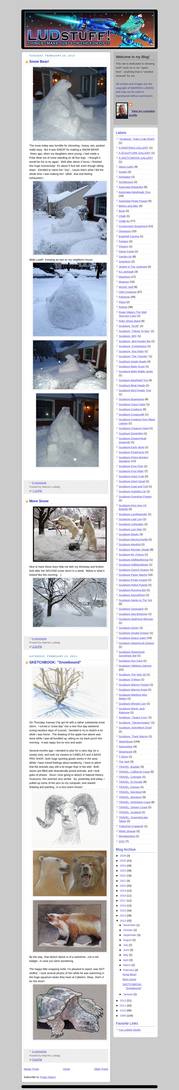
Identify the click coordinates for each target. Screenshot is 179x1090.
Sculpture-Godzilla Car (132, 491)
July (126, 944)
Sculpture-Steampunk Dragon (136, 643)
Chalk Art (124, 221)
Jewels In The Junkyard (133, 266)
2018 (123, 895)
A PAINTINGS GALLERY (134, 147)
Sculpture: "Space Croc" (133, 717)
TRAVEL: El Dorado (131, 781)
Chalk (122, 216)
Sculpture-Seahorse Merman (136, 619)
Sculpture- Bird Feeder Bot (135, 341)
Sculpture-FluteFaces (131, 452)
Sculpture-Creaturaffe (131, 414)
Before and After (128, 205)
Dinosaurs (125, 231)
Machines (124, 276)
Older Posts (101, 1069)
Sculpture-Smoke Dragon (134, 633)
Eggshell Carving (129, 236)
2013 (123, 920)
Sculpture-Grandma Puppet (135, 496)
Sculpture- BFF (128, 336)
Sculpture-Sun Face (131, 660)
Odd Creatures (127, 291)
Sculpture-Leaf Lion (130, 519)
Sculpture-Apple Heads (132, 361)
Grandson (125, 261)
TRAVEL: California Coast (134, 771)
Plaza (122, 302)
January (128, 994)
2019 (123, 890)
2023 (123, 870)
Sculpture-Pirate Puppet (133, 579)
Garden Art (125, 256)
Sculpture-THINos (129, 679)
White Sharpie (127, 831)
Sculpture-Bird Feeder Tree (135, 390)
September (130, 935)
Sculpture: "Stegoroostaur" (134, 722)
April (126, 960)
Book (122, 210)
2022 (123, 875)
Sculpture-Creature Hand (134, 428)
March (127, 965)
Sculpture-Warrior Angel (133, 689)
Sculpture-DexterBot (131, 433)
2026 (123, 855)
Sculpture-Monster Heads (134, 549)
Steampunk (125, 751)
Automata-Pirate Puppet (133, 201)
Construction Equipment (133, 226)
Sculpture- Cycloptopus (133, 346)
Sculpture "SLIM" (129, 325)
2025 (123, 860)
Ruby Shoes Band (130, 321)
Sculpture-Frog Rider (131, 471)
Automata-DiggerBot (131, 187)
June (126, 949)
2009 (123, 1015)
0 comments (39, 638)
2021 (123, 880)
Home (66, 1069)
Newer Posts (31, 1069)
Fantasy (123, 241)
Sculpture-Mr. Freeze (131, 554)
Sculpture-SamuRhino (132, 595)
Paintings (124, 296)
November (129, 925)
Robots (123, 307)
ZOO (122, 841)
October (128, 930)
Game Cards (126, 251)
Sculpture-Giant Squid (132, 481)
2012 (123, 1000)
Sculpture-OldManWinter (133, 564)
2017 (123, 900)
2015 (123, 910)
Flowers (123, 246)
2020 (123, 885)
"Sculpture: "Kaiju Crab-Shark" (137, 138)
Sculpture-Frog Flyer (131, 466)
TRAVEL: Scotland (130, 812)
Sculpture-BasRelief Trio (133, 380)
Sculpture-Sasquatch (131, 608)
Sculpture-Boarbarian (131, 399)
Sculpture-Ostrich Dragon (134, 569)
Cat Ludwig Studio (130, 1029)
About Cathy (126, 166)
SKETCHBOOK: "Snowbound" (55, 662)
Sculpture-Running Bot (132, 590)
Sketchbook (126, 741)
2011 (123, 1005)
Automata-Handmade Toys (135, 192)
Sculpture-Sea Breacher (133, 614)
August (127, 940)
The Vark (124, 761)
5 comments (39, 482)
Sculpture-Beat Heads (132, 385)
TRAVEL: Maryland (130, 792)
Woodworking (127, 836)
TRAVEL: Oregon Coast (133, 807)
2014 (123, 915)
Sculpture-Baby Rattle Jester (136, 371)
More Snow (39, 501)
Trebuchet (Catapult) (131, 826)
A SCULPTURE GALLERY (135, 152)
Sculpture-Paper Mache (133, 574)
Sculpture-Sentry (129, 627)
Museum (124, 281)
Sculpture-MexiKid (130, 544)
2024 (123, 865)
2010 (123, 1010)
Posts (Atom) (48, 1077)
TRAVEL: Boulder (129, 766)
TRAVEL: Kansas (129, 787)
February (129, 970)
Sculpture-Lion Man (130, 529)
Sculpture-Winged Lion (132, 703)
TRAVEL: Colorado (130, 776)
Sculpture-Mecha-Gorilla (133, 539)
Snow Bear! (39, 61)
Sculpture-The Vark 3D (132, 674)
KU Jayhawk (126, 271)
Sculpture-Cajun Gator (132, 404)
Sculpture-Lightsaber (131, 524)
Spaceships (126, 746)
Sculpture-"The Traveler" (133, 356)
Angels (123, 171)
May (126, 954)
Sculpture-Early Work (131, 447)
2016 (123, 905)
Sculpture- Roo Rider (131, 351)
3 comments (39, 1051)
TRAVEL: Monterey (130, 797)
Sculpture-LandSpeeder (133, 514)
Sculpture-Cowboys (130, 409)
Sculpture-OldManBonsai (134, 559)
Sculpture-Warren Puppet (134, 684)
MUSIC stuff (126, 286)
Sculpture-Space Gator (132, 637)
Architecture (126, 182)
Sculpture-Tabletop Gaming (135, 665)
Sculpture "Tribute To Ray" (134, 331)
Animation (125, 176)
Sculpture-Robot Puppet (133, 584)
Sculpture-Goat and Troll (133, 486)
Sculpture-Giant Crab (131, 476)
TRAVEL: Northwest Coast (134, 802)
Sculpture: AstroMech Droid (135, 727)
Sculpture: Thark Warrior (133, 736)
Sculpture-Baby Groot (132, 366)
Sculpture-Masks (129, 534)
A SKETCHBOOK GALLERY (136, 157)
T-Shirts (123, 756)
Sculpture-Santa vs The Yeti (135, 600)
